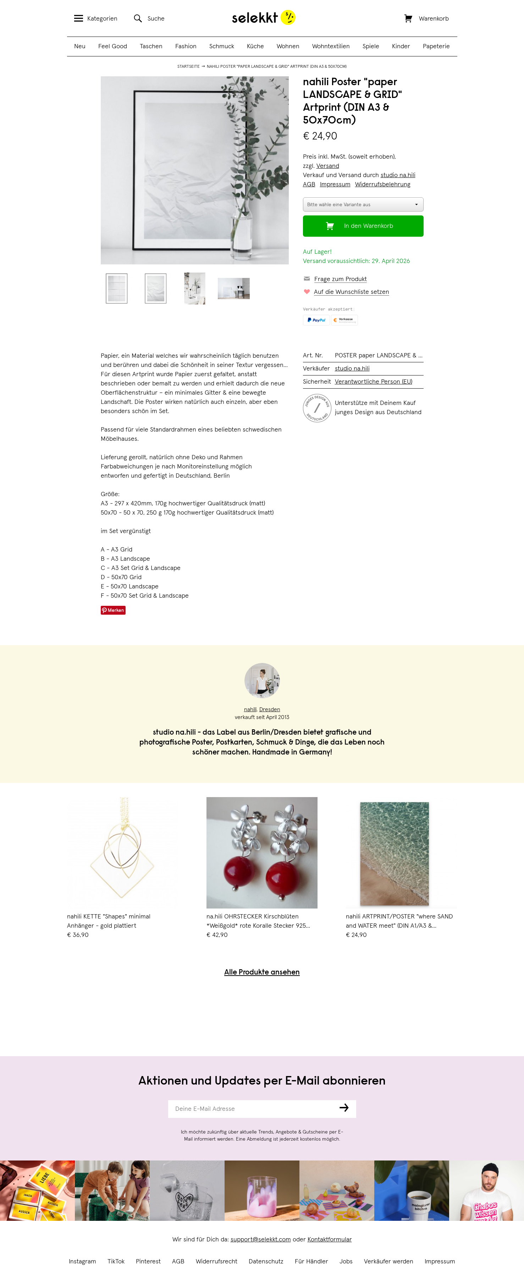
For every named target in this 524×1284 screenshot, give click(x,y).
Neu (80, 46)
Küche (255, 46)
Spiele (371, 46)
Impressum (440, 1261)
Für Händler (311, 1261)
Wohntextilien (331, 46)
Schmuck (221, 46)
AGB (178, 1261)
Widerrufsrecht (216, 1261)
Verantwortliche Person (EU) (373, 382)
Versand (327, 166)
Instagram (82, 1261)
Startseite (188, 67)
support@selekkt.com (261, 1239)
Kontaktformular (330, 1239)
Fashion (186, 46)
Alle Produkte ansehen (262, 973)
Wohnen (288, 46)
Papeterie (436, 46)
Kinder (401, 46)
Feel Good (112, 46)
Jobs (346, 1261)
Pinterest (148, 1261)
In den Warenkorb (368, 226)
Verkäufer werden (388, 1261)
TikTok (116, 1261)
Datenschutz (266, 1261)
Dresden (269, 709)
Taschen (151, 46)
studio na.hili (398, 175)
